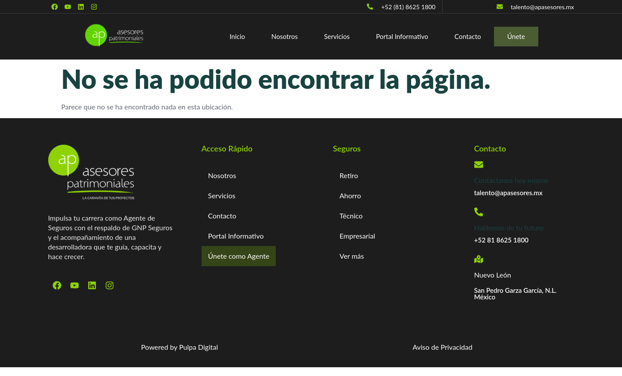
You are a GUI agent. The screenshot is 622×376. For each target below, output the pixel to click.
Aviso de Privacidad (442, 347)
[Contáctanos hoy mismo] (478, 164)
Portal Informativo (402, 36)
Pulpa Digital (198, 347)
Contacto (468, 36)
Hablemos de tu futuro (509, 227)
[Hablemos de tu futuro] (478, 211)
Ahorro (350, 195)
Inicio (237, 36)
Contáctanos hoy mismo (511, 180)
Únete (516, 36)
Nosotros (284, 36)
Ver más (352, 256)
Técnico (351, 215)
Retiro (349, 175)
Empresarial (357, 236)
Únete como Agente (239, 256)
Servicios (337, 36)
